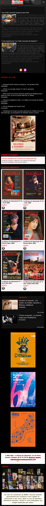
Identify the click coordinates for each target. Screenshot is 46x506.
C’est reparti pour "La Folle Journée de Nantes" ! (20, 41)
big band (11, 28)
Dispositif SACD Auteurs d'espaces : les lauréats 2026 (21, 85)
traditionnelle (6, 36)
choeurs (33, 28)
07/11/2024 (22, 320)
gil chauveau (37, 29)
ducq (17, 29)
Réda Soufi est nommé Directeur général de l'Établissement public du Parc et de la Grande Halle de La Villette (21, 95)
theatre (35, 34)
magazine (30, 31)
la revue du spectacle (12, 31)
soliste (22, 34)
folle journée (27, 29)
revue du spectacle (25, 33)
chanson (18, 28)
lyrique (23, 31)
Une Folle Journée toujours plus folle (15, 13)
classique (5, 29)
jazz (3, 31)
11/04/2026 (22, 307)
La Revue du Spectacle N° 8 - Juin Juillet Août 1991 (33, 282)
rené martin (13, 33)
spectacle (29, 34)
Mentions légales (35, 457)
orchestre (5, 33)
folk (21, 29)
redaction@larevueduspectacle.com (23, 459)
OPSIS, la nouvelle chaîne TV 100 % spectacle (18, 90)
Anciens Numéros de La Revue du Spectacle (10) (19, 158)
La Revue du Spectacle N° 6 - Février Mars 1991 (33, 242)
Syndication (22, 461)
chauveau (25, 28)
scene (17, 34)
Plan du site (12, 461)
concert (12, 29)
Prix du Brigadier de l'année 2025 (14, 107)
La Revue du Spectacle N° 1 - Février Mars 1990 (12, 242)
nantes (36, 31)
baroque (4, 28)
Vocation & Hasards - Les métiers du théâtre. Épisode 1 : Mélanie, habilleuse (30, 303)
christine (40, 28)
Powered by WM (32, 461)
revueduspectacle (8, 34)
